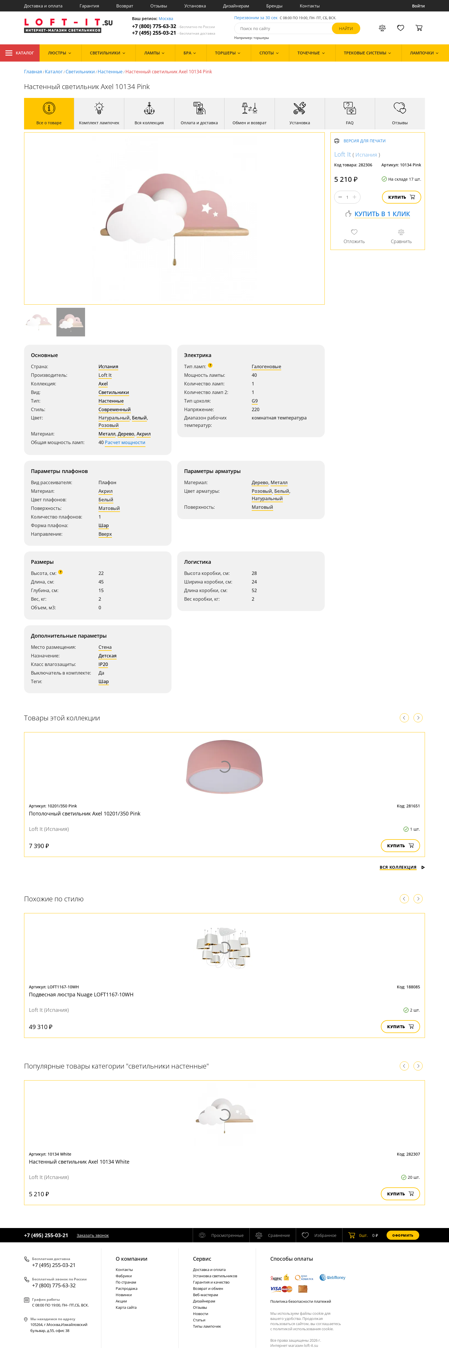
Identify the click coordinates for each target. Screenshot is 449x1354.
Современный (115, 409)
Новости (200, 1313)
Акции (121, 1301)
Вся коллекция (402, 867)
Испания (108, 366)
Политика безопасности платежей (300, 1301)
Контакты (310, 6)
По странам (126, 1282)
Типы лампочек (207, 1326)
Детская (108, 656)
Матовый (109, 508)
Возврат (124, 6)
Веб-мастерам (205, 1294)
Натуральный (114, 418)
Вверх (105, 534)
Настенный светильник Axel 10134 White (79, 1161)
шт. (358, 1235)
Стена (105, 647)
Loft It (105, 375)
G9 (255, 401)
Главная (33, 71)
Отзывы (158, 6)
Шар (104, 525)
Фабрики (124, 1275)
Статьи (199, 1320)
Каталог (19, 53)
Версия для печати (365, 141)
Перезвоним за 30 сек (255, 17)
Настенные (110, 71)
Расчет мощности (125, 442)
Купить (401, 197)
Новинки (124, 1294)
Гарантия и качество (211, 1282)
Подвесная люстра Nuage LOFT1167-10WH (81, 994)
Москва (166, 18)
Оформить (402, 1235)
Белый (139, 418)
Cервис (202, 1258)
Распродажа (126, 1288)
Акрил (144, 434)
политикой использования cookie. (303, 1328)
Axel (103, 384)
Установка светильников (215, 1275)
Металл (107, 434)
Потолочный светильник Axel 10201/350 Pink (84, 813)
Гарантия (89, 6)
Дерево (126, 434)
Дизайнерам (236, 6)
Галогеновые (266, 366)
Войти (418, 6)
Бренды (274, 6)
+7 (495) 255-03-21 (173, 32)
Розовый (109, 425)
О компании (131, 1258)
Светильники (80, 71)
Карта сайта (126, 1307)
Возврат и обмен (208, 1288)
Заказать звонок (93, 1235)
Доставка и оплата (43, 6)
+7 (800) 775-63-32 (173, 26)
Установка (195, 6)
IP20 (103, 664)
